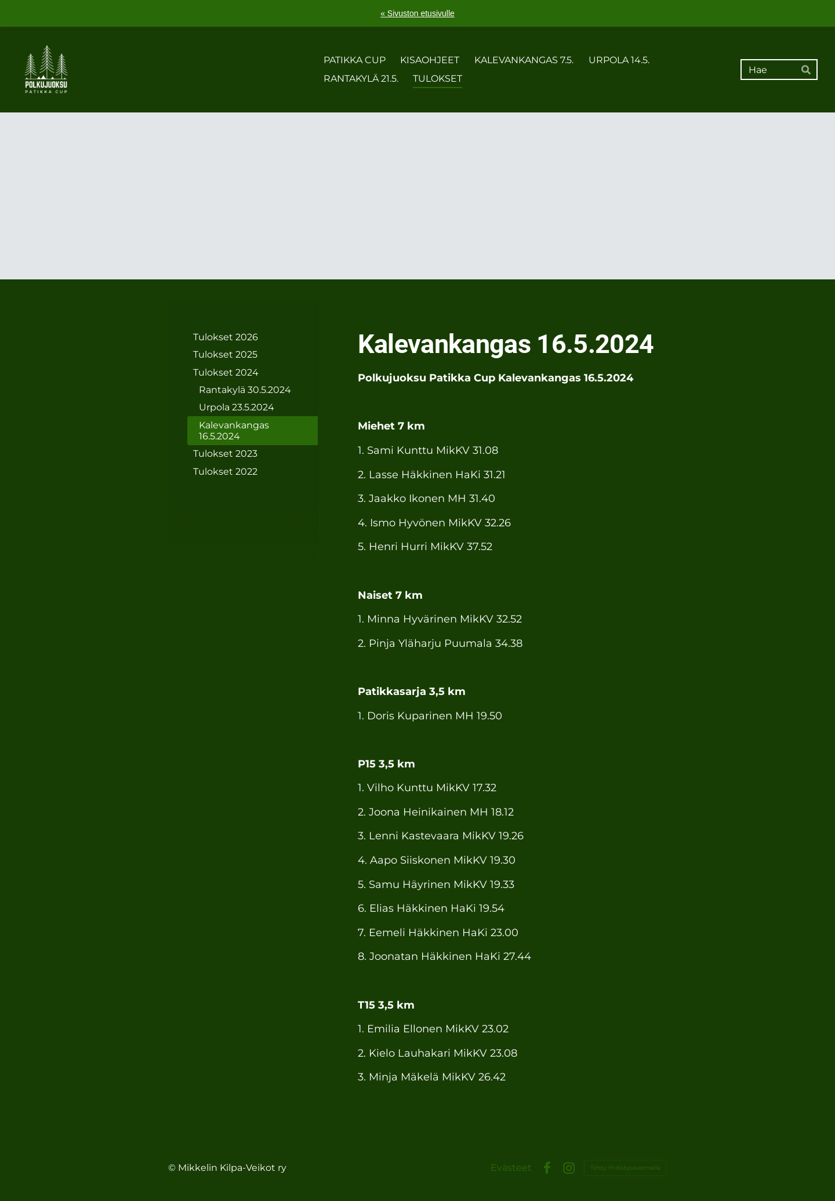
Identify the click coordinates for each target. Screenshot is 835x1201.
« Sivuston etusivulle (417, 13)
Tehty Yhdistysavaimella (625, 1167)
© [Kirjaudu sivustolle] (173, 1167)
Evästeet (511, 1168)
